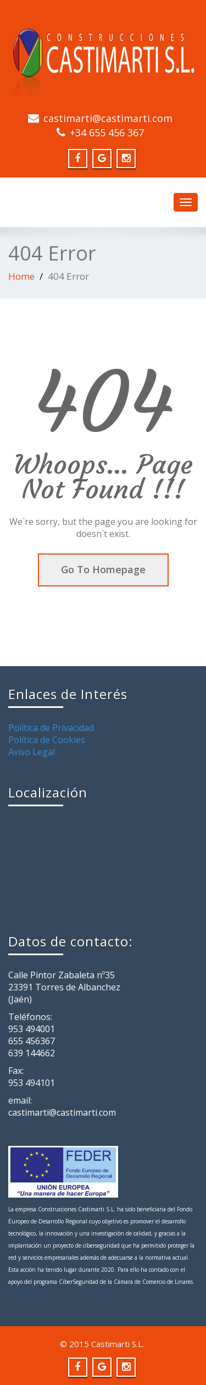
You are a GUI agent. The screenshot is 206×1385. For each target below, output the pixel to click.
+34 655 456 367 (107, 132)
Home (21, 276)
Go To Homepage (103, 569)
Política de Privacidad (51, 728)
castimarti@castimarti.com (107, 118)
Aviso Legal (31, 752)
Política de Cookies (46, 740)
